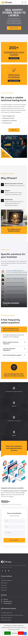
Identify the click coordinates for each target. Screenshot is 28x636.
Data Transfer (4, 583)
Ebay (2, 494)
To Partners (3, 590)
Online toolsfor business (14, 75)
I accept (7, 633)
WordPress (6, 490)
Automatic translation (11, 303)
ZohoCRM (24, 490)
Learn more (14, 633)
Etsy (23, 492)
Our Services (4, 585)
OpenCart (11, 490)
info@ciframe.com (7, 601)
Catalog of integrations (6, 580)
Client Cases (4, 587)
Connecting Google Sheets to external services (12, 615)
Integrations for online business (14, 53)
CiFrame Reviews (7, 603)
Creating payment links (6, 612)
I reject (20, 633)
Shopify (16, 490)
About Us (5, 599)
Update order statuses (6, 617)
